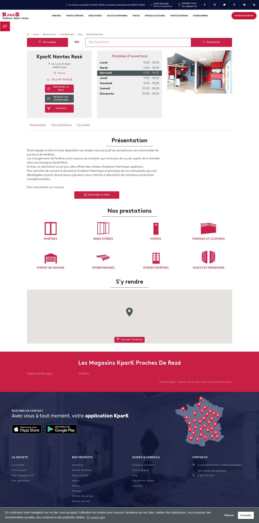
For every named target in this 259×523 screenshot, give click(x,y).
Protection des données (189, 382)
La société (18, 465)
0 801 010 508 (161, 3)
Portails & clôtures (155, 15)
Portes (136, 15)
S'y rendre (83, 125)
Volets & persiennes (117, 15)
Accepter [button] (245, 515)
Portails (77, 491)
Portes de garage (179, 15)
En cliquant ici (189, 6)
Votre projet (19, 470)
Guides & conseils (143, 465)
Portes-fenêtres (74, 15)
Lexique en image (143, 480)
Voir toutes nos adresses (212, 470)
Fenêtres (56, 15)
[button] (129, 312)
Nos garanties (20, 480)
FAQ (134, 475)
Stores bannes (81, 501)
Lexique (137, 485)
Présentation (38, 125)
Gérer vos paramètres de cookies (216, 382)
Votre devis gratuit (244, 16)
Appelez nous (189, 3)
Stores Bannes (200, 15)
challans (84, 373)
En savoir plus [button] (96, 517)
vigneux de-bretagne (39, 373)
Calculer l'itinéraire (129, 339)
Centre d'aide (140, 470)
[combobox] (138, 42)
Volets (76, 480)
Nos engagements (23, 475)
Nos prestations (61, 125)
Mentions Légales (167, 382)
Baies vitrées (95, 15)
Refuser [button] (229, 515)
